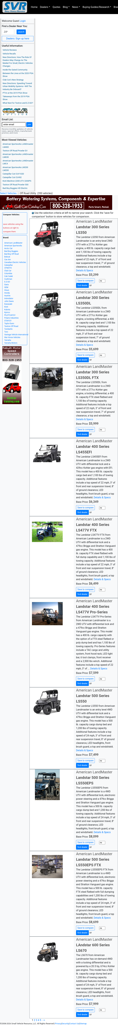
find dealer (82, 285)
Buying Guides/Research (96, 7)
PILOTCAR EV (9, 315)
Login (23, 20)
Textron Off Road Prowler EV (15, 150)
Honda (7, 293)
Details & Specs (84, 270)
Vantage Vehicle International (16, 335)
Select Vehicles (8, 193)
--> (43, 1020)
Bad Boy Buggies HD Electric (15, 188)
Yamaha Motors (10, 343)
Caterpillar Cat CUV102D (13, 174)
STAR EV (7, 321)
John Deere (9, 301)
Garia (6, 285)
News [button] (75, 7)
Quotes (56, 7)
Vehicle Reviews (10, 50)
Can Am (7, 259)
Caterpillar (8, 265)
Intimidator (8, 298)
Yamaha (7, 340)
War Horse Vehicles (12, 337)
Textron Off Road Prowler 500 (15, 184)
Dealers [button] (44, 7)
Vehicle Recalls (9, 54)
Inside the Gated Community (15, 70)
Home (34, 7)
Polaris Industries (11, 318)
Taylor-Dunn (9, 323)
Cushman (8, 279)
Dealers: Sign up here (17, 38)
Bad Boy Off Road (11, 254)
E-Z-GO (7, 282)
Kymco (7, 312)
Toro (6, 332)
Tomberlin (8, 329)
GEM (6, 287)
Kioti (6, 307)
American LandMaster (13, 243)
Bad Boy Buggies (11, 251)
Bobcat (7, 257)
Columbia (8, 273)
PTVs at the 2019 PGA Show (15, 93)
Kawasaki (8, 304)
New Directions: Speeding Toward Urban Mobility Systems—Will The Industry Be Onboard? (17, 86)
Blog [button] (65, 7)
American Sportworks (13, 246)
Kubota (7, 310)
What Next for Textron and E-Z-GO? (18, 103)
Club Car (7, 271)
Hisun (6, 290)
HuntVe (7, 296)
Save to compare (85, 280)
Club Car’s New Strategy (13, 80)
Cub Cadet (8, 276)
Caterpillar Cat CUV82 (12, 177)
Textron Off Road (11, 326)
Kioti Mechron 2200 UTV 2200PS (17, 181)
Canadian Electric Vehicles (15, 262)
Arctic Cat (8, 248)
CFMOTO (8, 268)
